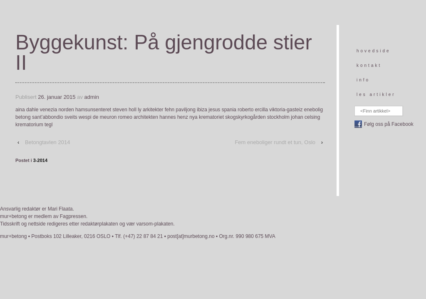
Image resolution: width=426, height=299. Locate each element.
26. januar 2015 (56, 97)
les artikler (376, 94)
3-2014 (40, 160)
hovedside (374, 51)
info (363, 80)
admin (91, 97)
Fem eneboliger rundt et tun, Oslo (275, 142)
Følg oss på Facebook (389, 124)
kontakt (369, 65)
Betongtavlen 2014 (47, 142)
